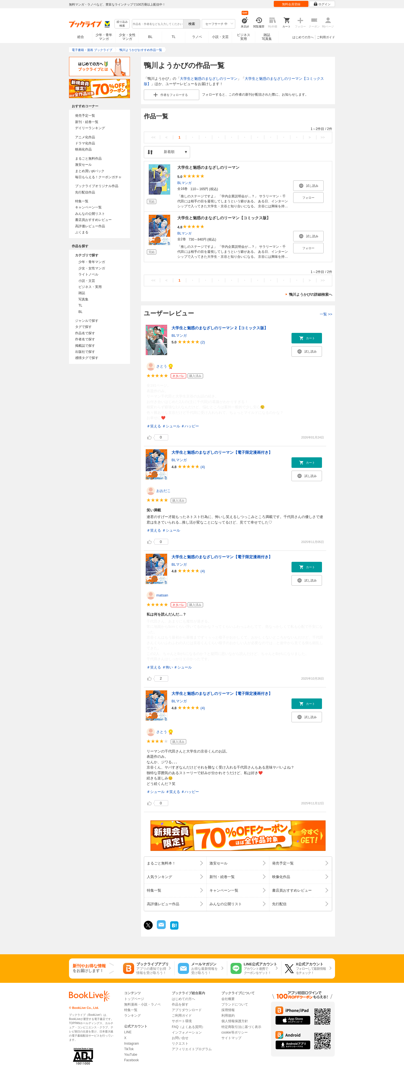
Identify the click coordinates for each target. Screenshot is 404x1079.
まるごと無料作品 (88, 158)
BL (150, 37)
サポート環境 (182, 1021)
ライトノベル (88, 274)
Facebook (131, 1060)
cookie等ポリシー (234, 1032)
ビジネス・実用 (90, 287)
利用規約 (228, 1015)
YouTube (130, 1055)
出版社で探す (85, 352)
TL (173, 37)
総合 (80, 37)
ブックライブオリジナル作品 (96, 186)
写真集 (83, 299)
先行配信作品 (85, 192)
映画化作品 (83, 149)
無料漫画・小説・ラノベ (142, 1004)
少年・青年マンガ (104, 37)
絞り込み (122, 24)
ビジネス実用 (243, 37)
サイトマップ (231, 1038)
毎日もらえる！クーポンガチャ (98, 177)
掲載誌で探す (85, 346)
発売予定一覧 (85, 116)
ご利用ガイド (326, 37)
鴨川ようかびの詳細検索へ (310, 294)
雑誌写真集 (267, 37)
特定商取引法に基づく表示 (241, 1027)
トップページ (134, 999)
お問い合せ (180, 1038)
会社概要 (228, 999)
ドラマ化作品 (85, 143)
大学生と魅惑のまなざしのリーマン (208, 78)
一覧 (326, 314)
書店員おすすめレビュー (93, 220)
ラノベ (197, 37)
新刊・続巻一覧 (86, 122)
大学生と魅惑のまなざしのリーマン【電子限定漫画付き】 (222, 452)
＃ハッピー (190, 426)
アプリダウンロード (187, 1010)
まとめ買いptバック (89, 171)
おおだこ (163, 491)
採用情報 (228, 1010)
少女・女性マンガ (127, 37)
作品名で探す (85, 333)
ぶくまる (81, 232)
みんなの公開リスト (90, 214)
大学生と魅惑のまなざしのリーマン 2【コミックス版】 (220, 328)
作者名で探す (85, 339)
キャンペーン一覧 (88, 207)
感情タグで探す (86, 358)
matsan (162, 595)
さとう (161, 366)
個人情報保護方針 (234, 1021)
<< (153, 137)
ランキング (132, 1015)
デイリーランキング (90, 128)
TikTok (129, 1049)
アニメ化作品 (85, 137)
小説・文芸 (220, 37)
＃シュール (171, 426)
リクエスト (180, 1043)
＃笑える (154, 426)
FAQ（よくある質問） (188, 1027)
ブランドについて (234, 1004)
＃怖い (167, 667)
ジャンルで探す (86, 321)
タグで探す (83, 327)
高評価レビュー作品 (90, 226)
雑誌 (81, 293)
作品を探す (180, 1004)
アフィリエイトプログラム (192, 1049)
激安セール (83, 165)
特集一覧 (81, 201)
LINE (128, 1032)
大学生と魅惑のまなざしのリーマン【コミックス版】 (223, 218)
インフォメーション (187, 1032)
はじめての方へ (303, 37)
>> (323, 137)
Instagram (131, 1043)
